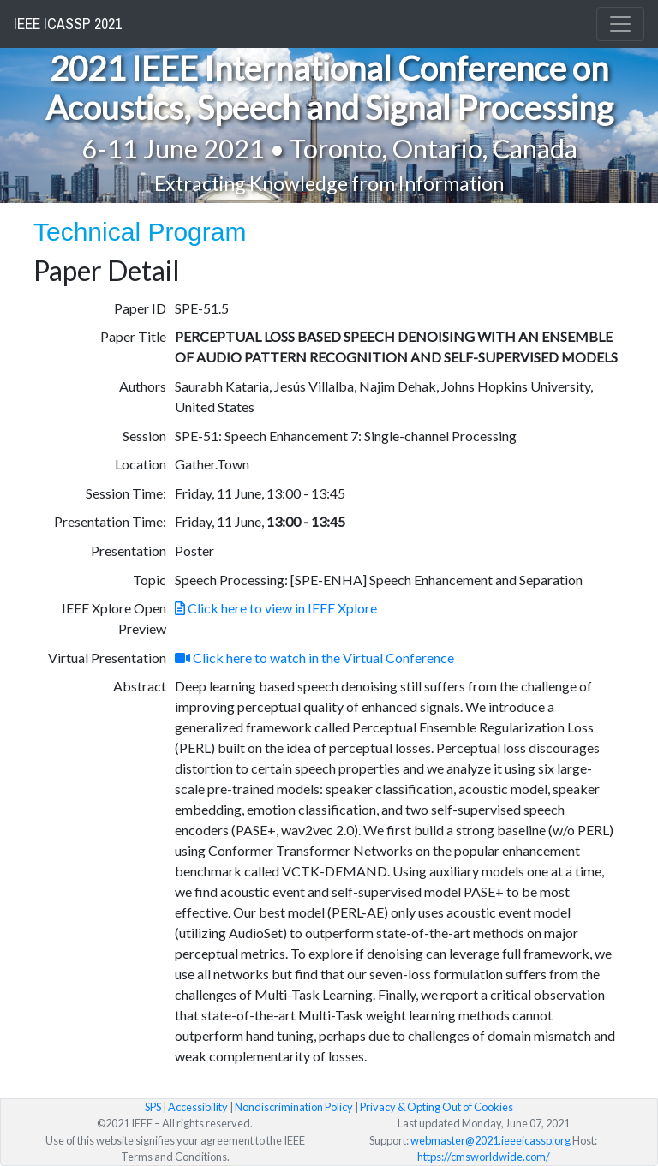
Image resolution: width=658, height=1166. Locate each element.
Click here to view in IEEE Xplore (276, 608)
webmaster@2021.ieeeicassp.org (490, 1140)
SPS (153, 1107)
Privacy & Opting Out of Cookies (436, 1107)
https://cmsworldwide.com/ (483, 1156)
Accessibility (198, 1107)
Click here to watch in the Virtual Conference (314, 657)
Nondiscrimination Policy (294, 1107)
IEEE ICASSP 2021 (68, 24)
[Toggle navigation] (620, 24)
